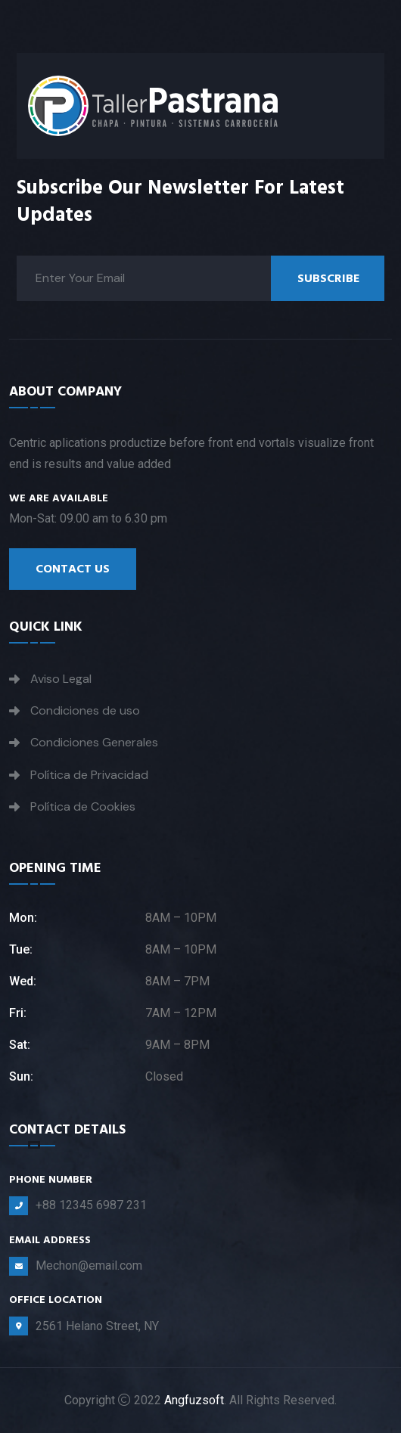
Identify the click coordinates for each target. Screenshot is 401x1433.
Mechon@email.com (89, 1265)
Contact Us (73, 568)
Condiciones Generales (94, 742)
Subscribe (328, 278)
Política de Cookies (82, 806)
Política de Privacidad (89, 775)
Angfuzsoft (194, 1400)
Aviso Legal (61, 679)
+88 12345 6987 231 (91, 1205)
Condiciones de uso (85, 710)
